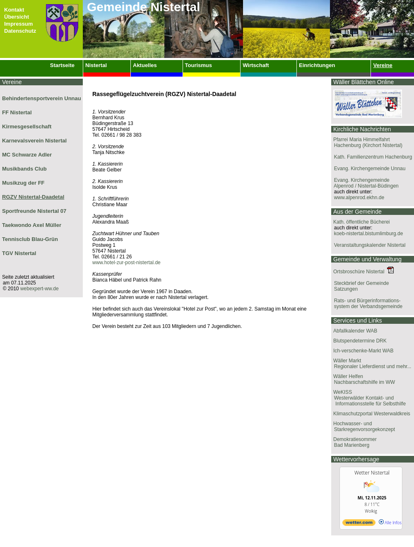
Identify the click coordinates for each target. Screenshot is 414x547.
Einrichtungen (317, 65)
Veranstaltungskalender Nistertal (368, 245)
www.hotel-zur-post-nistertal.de (126, 262)
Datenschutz (20, 31)
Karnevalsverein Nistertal (34, 140)
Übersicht (16, 17)
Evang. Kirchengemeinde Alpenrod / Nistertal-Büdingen (365, 183)
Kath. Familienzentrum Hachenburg (371, 157)
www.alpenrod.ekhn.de (357, 197)
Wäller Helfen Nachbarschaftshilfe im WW (363, 379)
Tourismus (198, 65)
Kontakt (14, 10)
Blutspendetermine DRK (360, 341)
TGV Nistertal (19, 253)
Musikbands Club (24, 169)
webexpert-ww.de (39, 289)
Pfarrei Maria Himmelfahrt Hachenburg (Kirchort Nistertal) (366, 142)
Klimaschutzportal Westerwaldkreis (371, 414)
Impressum (18, 24)
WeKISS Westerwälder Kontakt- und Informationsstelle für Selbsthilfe (368, 398)
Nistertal (96, 65)
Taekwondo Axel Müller (31, 225)
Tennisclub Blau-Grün (30, 239)
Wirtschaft (256, 65)
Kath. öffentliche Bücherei (361, 222)
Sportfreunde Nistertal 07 (34, 211)
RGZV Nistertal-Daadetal (33, 197)
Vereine (382, 65)
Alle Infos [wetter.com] (390, 522)
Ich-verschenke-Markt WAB (363, 351)
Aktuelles (145, 65)
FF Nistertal (17, 112)
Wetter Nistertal (372, 472)
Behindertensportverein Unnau (41, 98)
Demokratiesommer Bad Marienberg (354, 442)
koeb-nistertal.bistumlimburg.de (367, 233)
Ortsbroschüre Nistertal (363, 272)
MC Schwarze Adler (27, 155)
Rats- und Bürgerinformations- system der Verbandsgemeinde (366, 303)
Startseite (62, 65)
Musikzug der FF (23, 183)
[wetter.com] (358, 524)
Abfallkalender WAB (355, 331)
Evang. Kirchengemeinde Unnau (368, 168)
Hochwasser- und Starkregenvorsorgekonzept (363, 426)
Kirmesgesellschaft (26, 126)
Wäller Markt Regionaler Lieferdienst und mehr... (371, 363)
